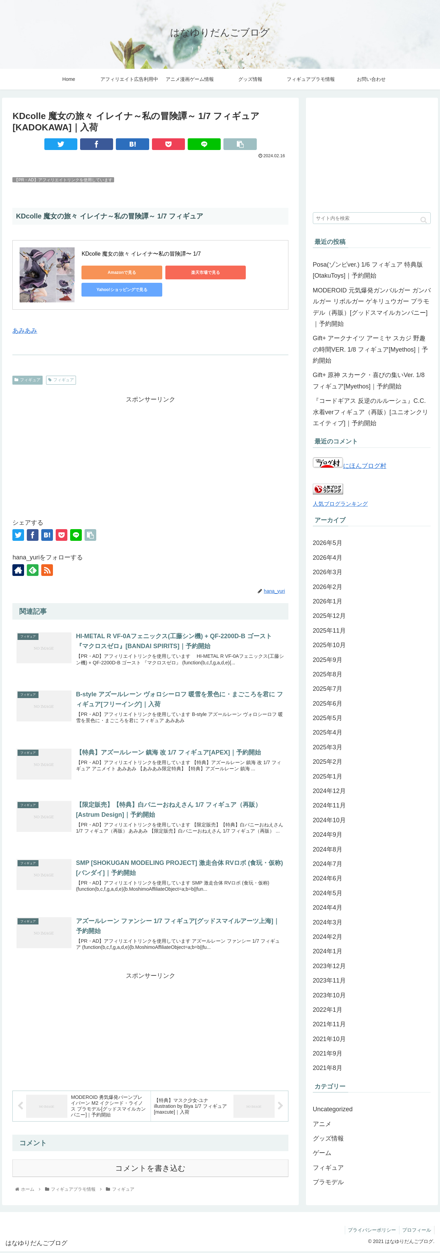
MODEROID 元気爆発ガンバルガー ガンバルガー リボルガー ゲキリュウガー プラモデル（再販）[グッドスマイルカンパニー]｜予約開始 (372, 307)
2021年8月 (327, 1067)
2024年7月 (327, 863)
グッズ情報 (328, 1138)
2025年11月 (329, 630)
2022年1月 (327, 1009)
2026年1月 (327, 601)
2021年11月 (329, 1024)
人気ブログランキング (340, 504)
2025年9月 (327, 659)
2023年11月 (329, 980)
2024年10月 (329, 820)
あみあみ (24, 330)
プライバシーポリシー (370, 1231)
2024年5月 (327, 893)
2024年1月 (327, 951)
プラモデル (328, 1182)
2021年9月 (327, 1053)
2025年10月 (329, 645)
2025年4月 (327, 732)
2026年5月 (327, 542)
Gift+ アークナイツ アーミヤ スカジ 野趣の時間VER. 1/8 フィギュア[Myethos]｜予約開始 (370, 349)
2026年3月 (327, 572)
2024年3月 (327, 922)
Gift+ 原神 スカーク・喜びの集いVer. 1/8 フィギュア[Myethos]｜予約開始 (369, 380)
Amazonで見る (112, 272)
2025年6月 (327, 703)
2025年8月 (327, 674)
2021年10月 (329, 1039)
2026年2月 (327, 586)
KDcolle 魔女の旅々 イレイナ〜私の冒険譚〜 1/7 (141, 254)
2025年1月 (327, 776)
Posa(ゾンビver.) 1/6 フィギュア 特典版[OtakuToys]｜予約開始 (368, 270)
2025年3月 (327, 747)
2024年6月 (327, 878)
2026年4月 (327, 557)
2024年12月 (329, 791)
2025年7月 (327, 688)
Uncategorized (333, 1109)
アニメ (322, 1124)
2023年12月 (329, 966)
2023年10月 (329, 995)
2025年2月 (327, 761)
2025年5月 (327, 718)
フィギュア (27, 379)
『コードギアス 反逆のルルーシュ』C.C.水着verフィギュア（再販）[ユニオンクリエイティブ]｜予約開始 (370, 412)
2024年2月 (327, 936)
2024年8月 (327, 849)
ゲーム (322, 1152)
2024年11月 (329, 805)
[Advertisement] (150, 453)
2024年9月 (327, 834)
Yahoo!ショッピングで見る (243, 272)
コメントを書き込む (150, 1170)
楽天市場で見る (177, 272)
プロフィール (416, 1231)
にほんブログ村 (349, 465)
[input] (372, 218)
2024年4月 (327, 907)
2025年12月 (329, 615)
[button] (424, 220)
